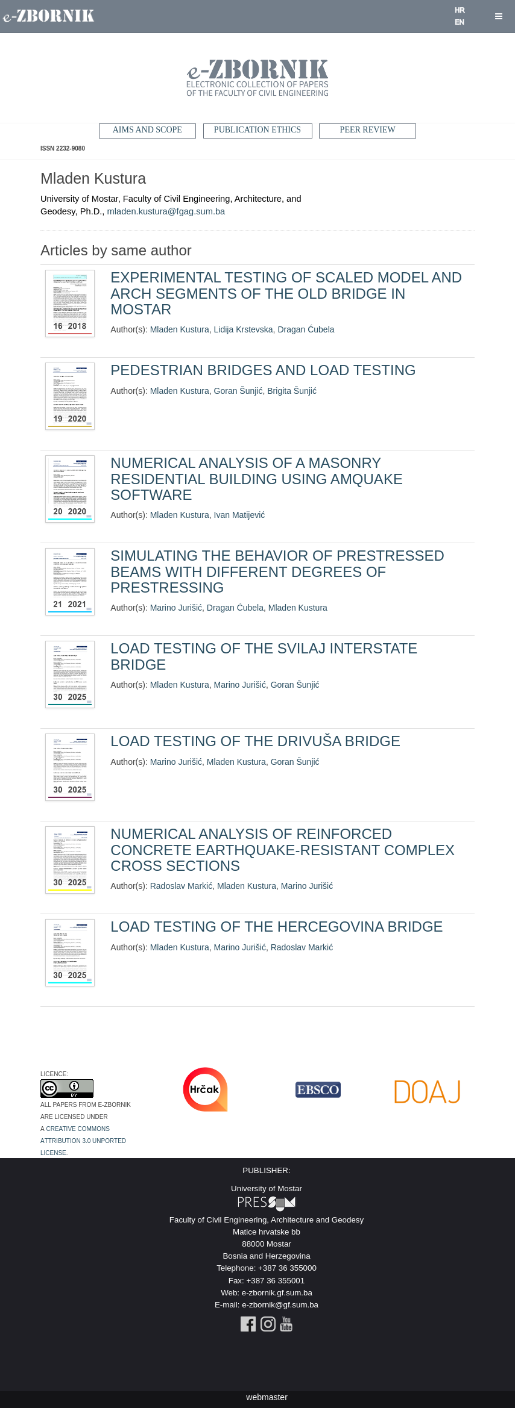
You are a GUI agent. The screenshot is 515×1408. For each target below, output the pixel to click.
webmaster (266, 1396)
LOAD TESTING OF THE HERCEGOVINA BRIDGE (276, 926)
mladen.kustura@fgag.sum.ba (166, 211)
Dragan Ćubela (305, 329)
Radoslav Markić (181, 886)
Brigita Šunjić (292, 391)
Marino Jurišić (176, 607)
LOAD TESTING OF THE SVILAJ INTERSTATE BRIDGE (263, 656)
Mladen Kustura (179, 329)
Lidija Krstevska (243, 329)
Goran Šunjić (238, 391)
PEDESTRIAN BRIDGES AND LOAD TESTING (262, 370)
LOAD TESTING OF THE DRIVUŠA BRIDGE (255, 741)
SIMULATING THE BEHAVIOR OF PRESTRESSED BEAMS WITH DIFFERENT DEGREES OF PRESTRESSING (277, 571)
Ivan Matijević (239, 515)
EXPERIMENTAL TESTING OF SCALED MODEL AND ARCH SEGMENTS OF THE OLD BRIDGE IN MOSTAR (286, 293)
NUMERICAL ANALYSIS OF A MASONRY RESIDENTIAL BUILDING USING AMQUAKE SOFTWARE (256, 479)
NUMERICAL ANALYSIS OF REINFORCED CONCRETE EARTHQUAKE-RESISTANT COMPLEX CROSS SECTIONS (282, 850)
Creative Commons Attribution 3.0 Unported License (83, 1140)
